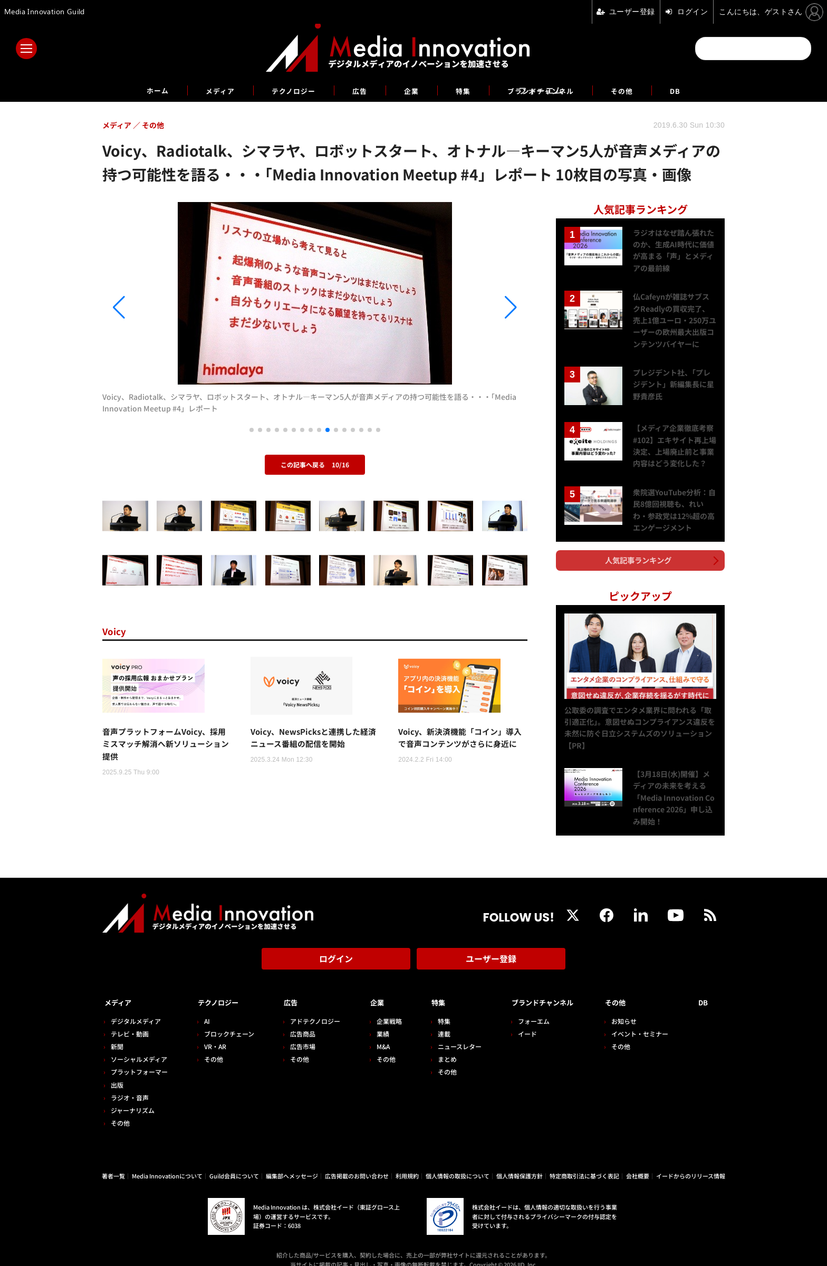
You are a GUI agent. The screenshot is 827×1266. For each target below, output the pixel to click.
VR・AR (212, 1032)
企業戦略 (382, 1007)
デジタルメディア (136, 1007)
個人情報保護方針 (519, 1162)
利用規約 (407, 1162)
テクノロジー (284, 90)
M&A (375, 1032)
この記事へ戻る (315, 464)
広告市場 (298, 1032)
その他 (643, 90)
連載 (434, 1019)
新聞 (117, 1032)
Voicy (116, 630)
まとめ (437, 1045)
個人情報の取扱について (457, 1162)
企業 (411, 90)
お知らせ (629, 1007)
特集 (466, 90)
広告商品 (298, 1019)
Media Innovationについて (167, 1162)
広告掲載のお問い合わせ (357, 1162)
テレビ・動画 (130, 1019)
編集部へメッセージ (292, 1162)
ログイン (336, 950)
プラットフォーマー (139, 1058)
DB (700, 90)
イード (515, 1019)
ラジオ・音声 (130, 1083)
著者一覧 (113, 1162)
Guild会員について (234, 1162)
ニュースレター (450, 1032)
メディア (202, 90)
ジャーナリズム (133, 1096)
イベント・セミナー (645, 1019)
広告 (357, 90)
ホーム (134, 90)
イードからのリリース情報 (690, 1162)
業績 (375, 1019)
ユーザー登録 (491, 950)
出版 (117, 1071)
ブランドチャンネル (552, 90)
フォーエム (521, 1007)
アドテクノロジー (310, 1007)
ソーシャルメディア (139, 1045)
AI (204, 1007)
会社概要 (637, 1162)
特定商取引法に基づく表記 (584, 1162)
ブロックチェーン (226, 1019)
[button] (166, 307)
